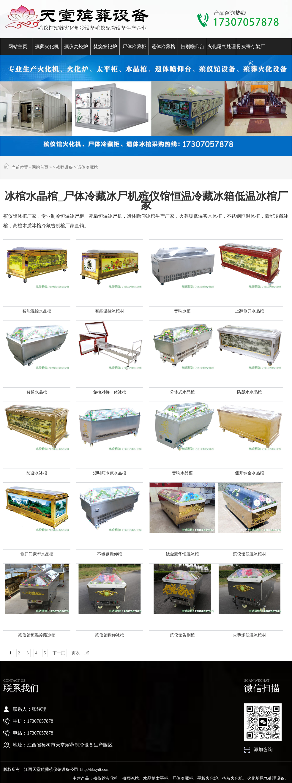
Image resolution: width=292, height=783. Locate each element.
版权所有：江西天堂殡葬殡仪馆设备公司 (40, 769)
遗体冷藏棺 (163, 46)
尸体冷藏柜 (134, 46)
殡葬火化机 (47, 46)
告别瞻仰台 (192, 46)
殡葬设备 (64, 167)
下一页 (59, 653)
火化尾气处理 (221, 46)
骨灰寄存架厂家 (250, 49)
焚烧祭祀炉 (105, 46)
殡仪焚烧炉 (76, 46)
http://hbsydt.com (94, 769)
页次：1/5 (80, 653)
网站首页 (40, 167)
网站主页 (17, 46)
